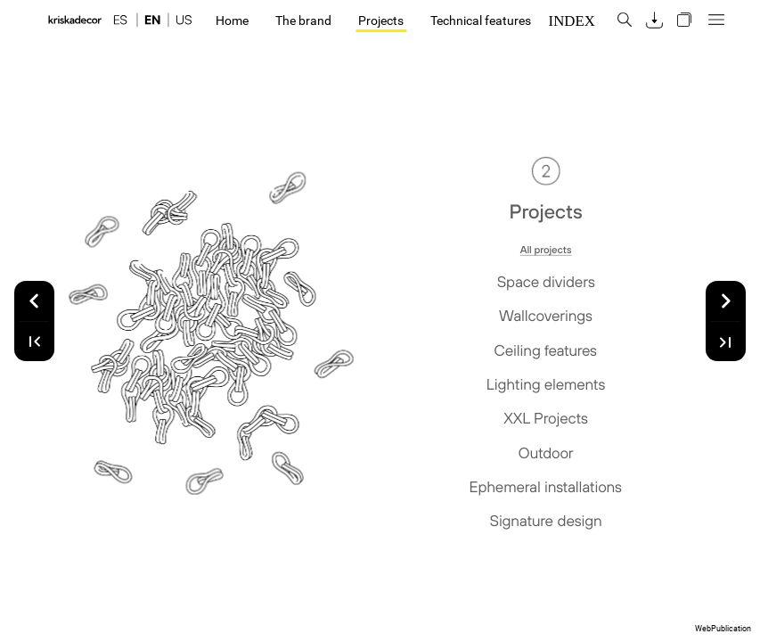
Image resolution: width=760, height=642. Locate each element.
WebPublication (723, 628)
